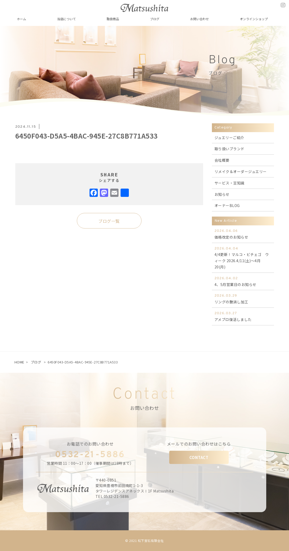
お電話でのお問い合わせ (90, 444)
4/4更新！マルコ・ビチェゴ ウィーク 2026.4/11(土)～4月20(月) (242, 257)
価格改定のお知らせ (242, 234)
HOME (19, 362)
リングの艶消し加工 (242, 298)
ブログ (36, 362)
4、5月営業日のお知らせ (242, 281)
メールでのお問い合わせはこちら (199, 444)
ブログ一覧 (109, 221)
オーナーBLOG (227, 205)
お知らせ (221, 194)
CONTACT (199, 457)
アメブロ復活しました (242, 316)
